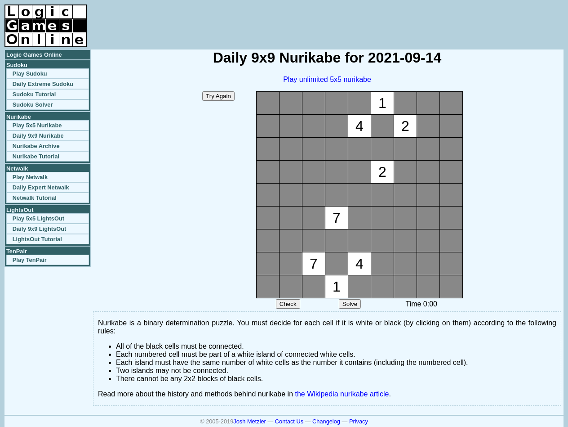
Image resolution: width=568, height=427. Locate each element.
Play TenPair (30, 259)
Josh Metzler (249, 421)
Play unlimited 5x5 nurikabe (327, 79)
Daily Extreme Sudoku (43, 84)
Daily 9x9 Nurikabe (38, 135)
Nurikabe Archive (36, 146)
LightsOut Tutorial (37, 239)
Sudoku (16, 65)
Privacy (358, 421)
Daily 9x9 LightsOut (39, 228)
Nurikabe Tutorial (36, 156)
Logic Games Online (34, 54)
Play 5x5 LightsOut (38, 218)
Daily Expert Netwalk (41, 187)
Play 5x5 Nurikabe (37, 125)
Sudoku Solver (33, 104)
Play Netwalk (30, 177)
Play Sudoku (30, 73)
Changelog (326, 421)
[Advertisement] (458, 17)
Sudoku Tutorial (34, 94)
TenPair (16, 251)
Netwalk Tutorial (35, 197)
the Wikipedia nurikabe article (342, 394)
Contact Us (289, 421)
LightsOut (19, 210)
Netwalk (17, 168)
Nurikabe (18, 116)
